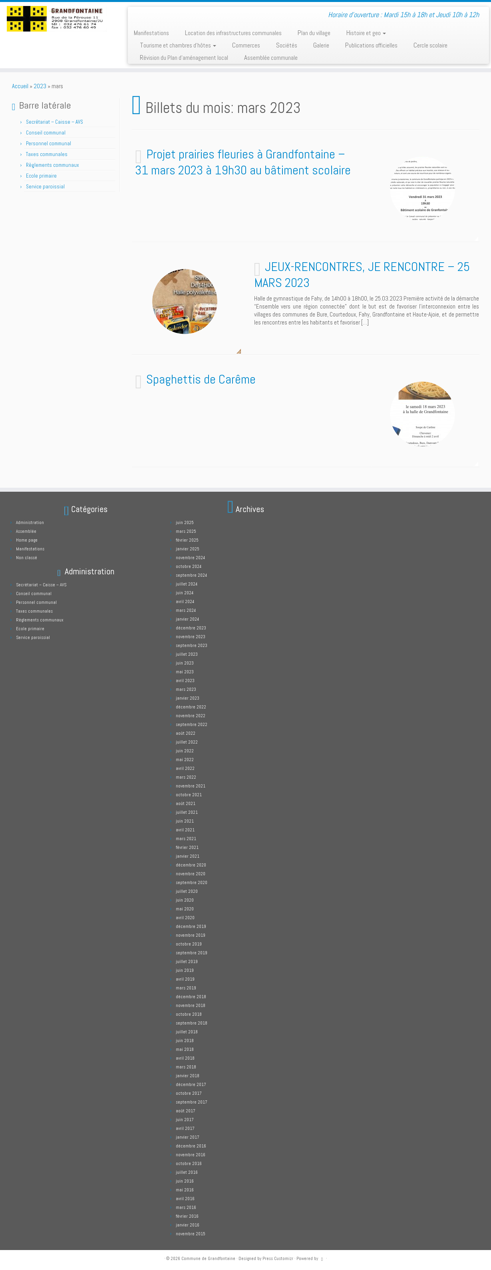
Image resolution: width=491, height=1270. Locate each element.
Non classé (26, 557)
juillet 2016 (187, 1172)
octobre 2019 (189, 944)
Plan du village (314, 32)
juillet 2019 (187, 961)
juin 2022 (185, 751)
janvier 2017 (187, 1137)
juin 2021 (185, 821)
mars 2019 (186, 988)
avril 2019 (185, 979)
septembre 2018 (191, 1023)
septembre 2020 (191, 882)
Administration (30, 522)
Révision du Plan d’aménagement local (184, 57)
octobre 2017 (189, 1093)
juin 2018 (185, 1040)
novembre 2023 (190, 636)
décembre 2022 (191, 707)
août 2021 (185, 803)
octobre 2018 (189, 1014)
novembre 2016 (190, 1154)
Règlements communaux (52, 165)
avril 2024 (185, 601)
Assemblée (26, 531)
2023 (40, 86)
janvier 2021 (187, 856)
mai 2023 (185, 672)
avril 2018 (185, 1058)
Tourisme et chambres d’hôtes (178, 45)
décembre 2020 (191, 865)
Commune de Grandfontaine (208, 1258)
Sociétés (286, 45)
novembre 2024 (190, 557)
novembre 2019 (190, 935)
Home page (27, 540)
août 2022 (185, 733)
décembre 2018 (191, 996)
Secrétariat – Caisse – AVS (54, 122)
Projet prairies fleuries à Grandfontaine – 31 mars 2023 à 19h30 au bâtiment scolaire (243, 162)
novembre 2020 (190, 873)
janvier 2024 (187, 619)
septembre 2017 (191, 1102)
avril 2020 (185, 917)
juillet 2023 (187, 654)
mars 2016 (186, 1207)
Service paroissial (45, 186)
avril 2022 (185, 768)
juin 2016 (185, 1181)
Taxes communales (47, 154)
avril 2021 (185, 830)
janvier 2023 (187, 698)
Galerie (321, 45)
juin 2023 (185, 663)
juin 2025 (185, 522)
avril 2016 (185, 1198)
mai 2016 (185, 1190)
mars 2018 (186, 1067)
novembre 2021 (190, 786)
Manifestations (151, 32)
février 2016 (187, 1216)
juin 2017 (185, 1119)
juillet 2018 (187, 1032)
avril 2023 (185, 680)
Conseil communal (46, 132)
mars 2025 (186, 531)
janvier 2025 (187, 549)
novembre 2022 (190, 715)
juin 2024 (184, 592)
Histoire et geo (366, 32)
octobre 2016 (189, 1163)
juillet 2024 (186, 584)
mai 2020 (185, 909)
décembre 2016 (191, 1146)
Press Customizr (277, 1258)
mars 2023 (186, 689)
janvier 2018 (187, 1075)
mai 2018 (185, 1049)
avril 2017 (185, 1128)
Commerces (246, 45)
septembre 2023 (191, 645)
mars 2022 (186, 777)
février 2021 (187, 847)
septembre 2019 (191, 952)
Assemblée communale (271, 57)
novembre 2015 (190, 1233)
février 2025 (187, 540)
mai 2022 (185, 759)
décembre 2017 (191, 1084)
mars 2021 (186, 838)
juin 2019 (185, 970)
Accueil (20, 86)
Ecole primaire (41, 175)
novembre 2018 (190, 1005)
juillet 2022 (187, 742)
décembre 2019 (191, 926)
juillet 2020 (187, 891)
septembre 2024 (191, 575)
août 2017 (185, 1111)
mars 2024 (186, 610)
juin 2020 (185, 900)
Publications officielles (371, 45)
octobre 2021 (189, 794)
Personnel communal (49, 143)
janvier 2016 (187, 1225)
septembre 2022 (191, 724)
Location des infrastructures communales (233, 32)
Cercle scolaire (430, 45)
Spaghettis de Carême (201, 379)
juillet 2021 (187, 812)
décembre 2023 (191, 628)
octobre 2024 (188, 566)
